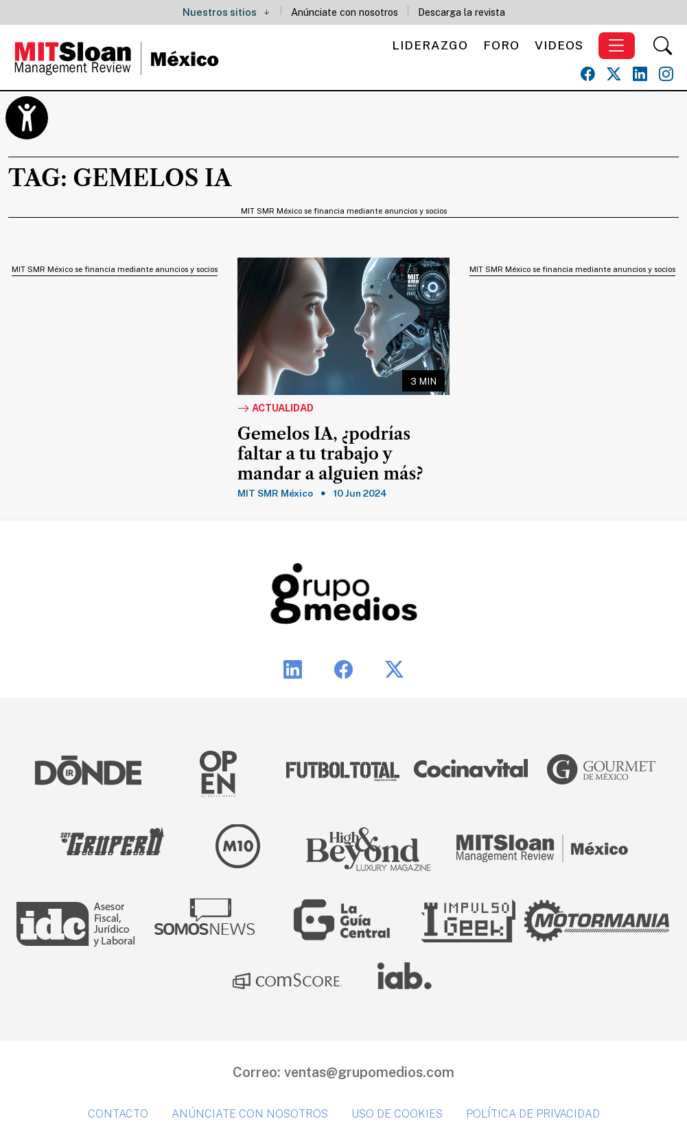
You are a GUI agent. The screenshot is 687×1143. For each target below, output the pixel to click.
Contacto (118, 1113)
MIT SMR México (275, 493)
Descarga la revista (461, 12)
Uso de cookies (397, 1113)
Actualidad (275, 409)
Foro (501, 45)
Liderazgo (430, 45)
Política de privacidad (533, 1113)
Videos (559, 45)
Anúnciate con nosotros (344, 12)
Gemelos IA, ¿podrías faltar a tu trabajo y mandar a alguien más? (330, 454)
